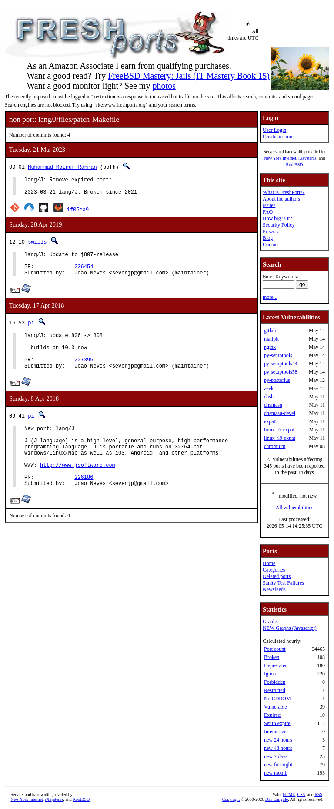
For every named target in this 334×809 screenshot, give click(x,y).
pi (31, 331)
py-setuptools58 (280, 372)
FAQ (268, 212)
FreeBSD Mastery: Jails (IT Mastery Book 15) (189, 75)
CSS (301, 794)
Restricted (274, 690)
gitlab (270, 331)
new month (275, 773)
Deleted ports (277, 576)
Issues (269, 205)
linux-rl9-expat (279, 438)
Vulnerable (275, 707)
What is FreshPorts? (284, 192)
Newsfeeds (274, 589)
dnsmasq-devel (279, 413)
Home (269, 563)
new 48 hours (278, 748)
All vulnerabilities (295, 508)
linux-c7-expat (279, 430)
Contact (271, 244)
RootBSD (294, 164)
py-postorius (277, 380)
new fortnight (278, 765)
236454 (83, 274)
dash (269, 397)
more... (270, 297)
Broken (271, 657)
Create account (278, 137)
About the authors (281, 199)
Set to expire (277, 723)
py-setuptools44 (280, 364)
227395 (83, 375)
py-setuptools (278, 355)
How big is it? (277, 218)
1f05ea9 (78, 213)
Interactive (275, 732)
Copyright (231, 799)
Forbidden (274, 682)
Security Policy (279, 225)
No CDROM (277, 698)
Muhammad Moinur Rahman (62, 166)
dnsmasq (273, 405)
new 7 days (275, 756)
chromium (274, 446)
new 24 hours (278, 740)
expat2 (271, 421)
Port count (275, 649)
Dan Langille (276, 799)
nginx (270, 347)
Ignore (270, 674)
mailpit (271, 339)
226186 (83, 505)
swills (37, 245)
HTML (289, 794)
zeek (269, 388)
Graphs (270, 621)
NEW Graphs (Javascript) (290, 628)
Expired (272, 715)
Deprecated (276, 665)
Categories (274, 570)
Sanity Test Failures (283, 583)
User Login (274, 130)
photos (163, 85)
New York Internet (280, 158)
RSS (318, 794)
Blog (268, 238)
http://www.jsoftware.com (77, 491)
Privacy (271, 231)
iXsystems (307, 158)
